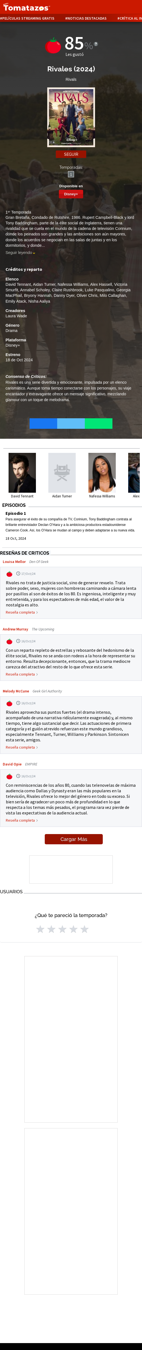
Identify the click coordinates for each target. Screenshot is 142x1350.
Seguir (71, 154)
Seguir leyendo (19, 252)
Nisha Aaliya (39, 301)
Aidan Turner (44, 284)
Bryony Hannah (37, 295)
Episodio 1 (16, 513)
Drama (11, 330)
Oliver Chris (87, 295)
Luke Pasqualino (99, 290)
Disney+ (71, 194)
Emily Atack (16, 301)
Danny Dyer (64, 295)
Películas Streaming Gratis (28, 18)
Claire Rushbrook (67, 290)
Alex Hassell (101, 284)
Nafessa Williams (73, 284)
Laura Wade (16, 316)
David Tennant (18, 284)
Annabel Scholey (35, 290)
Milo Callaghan (113, 295)
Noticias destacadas (87, 18)
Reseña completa (20, 612)
